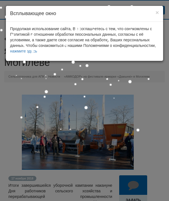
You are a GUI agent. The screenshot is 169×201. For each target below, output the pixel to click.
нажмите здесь (23, 51)
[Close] (157, 12)
